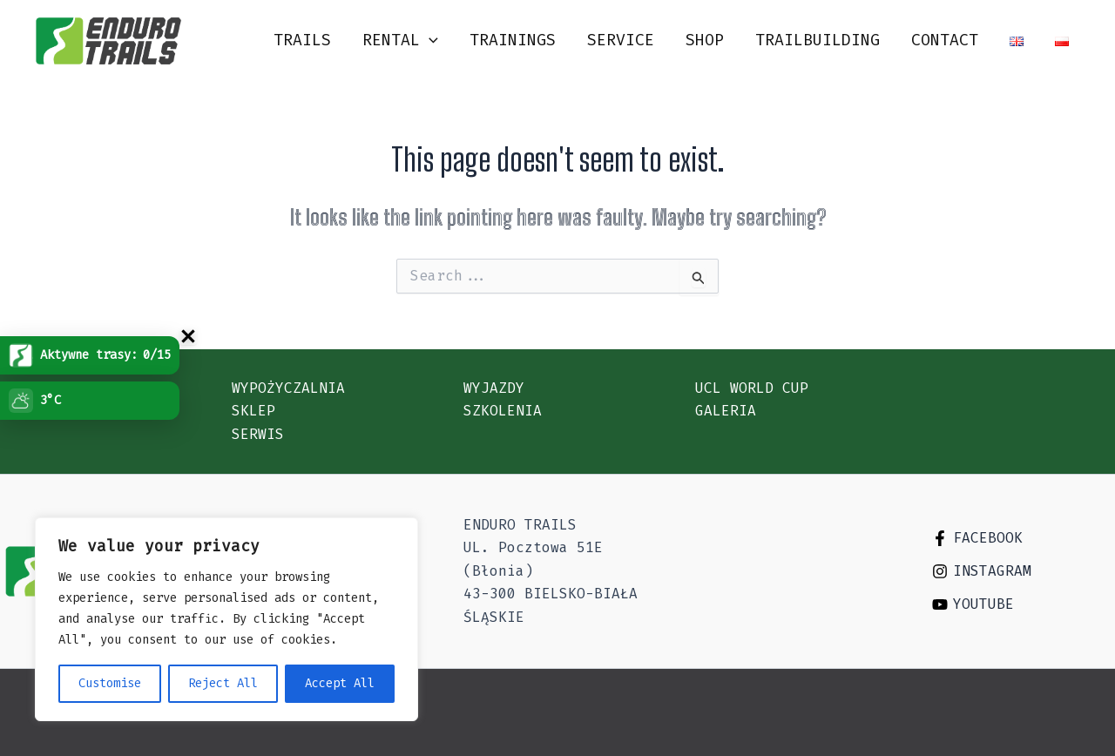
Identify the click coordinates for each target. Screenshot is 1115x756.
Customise (109, 683)
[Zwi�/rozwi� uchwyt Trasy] (188, 336)
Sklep (253, 411)
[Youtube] (1021, 604)
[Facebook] (1021, 538)
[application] (429, 40)
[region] (226, 619)
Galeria (725, 411)
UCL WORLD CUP (751, 388)
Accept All (340, 683)
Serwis (258, 434)
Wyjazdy (493, 388)
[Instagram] (1021, 571)
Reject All (223, 683)
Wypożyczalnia (288, 388)
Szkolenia (502, 411)
